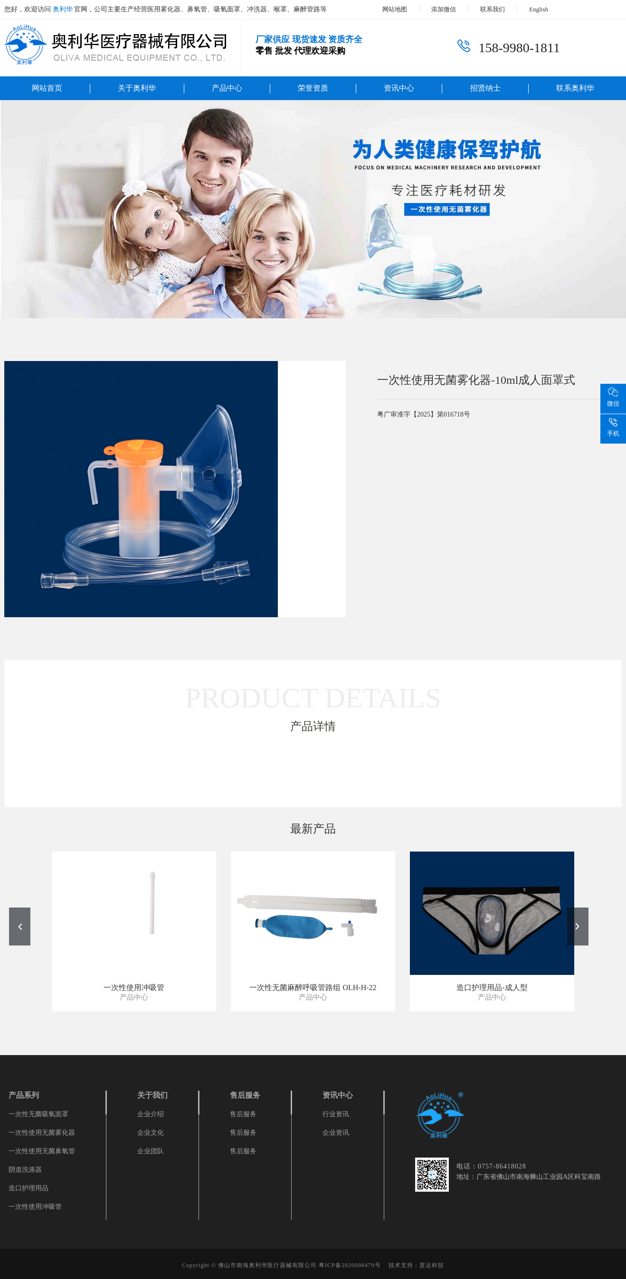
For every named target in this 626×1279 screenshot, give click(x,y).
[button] (577, 926)
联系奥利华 (575, 88)
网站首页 (47, 88)
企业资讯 (335, 1132)
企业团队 (150, 1151)
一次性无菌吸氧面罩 (38, 1114)
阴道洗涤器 (25, 1169)
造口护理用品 (28, 1188)
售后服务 (243, 1114)
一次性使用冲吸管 (35, 1206)
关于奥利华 (137, 88)
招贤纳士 (485, 88)
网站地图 (394, 9)
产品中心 (227, 88)
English (538, 9)
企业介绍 (150, 1114)
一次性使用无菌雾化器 (42, 1132)
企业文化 (150, 1132)
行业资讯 (335, 1114)
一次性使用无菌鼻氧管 (42, 1151)
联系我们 (492, 9)
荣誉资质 (313, 88)
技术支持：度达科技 (416, 1265)
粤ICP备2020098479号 (350, 1265)
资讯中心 (399, 88)
